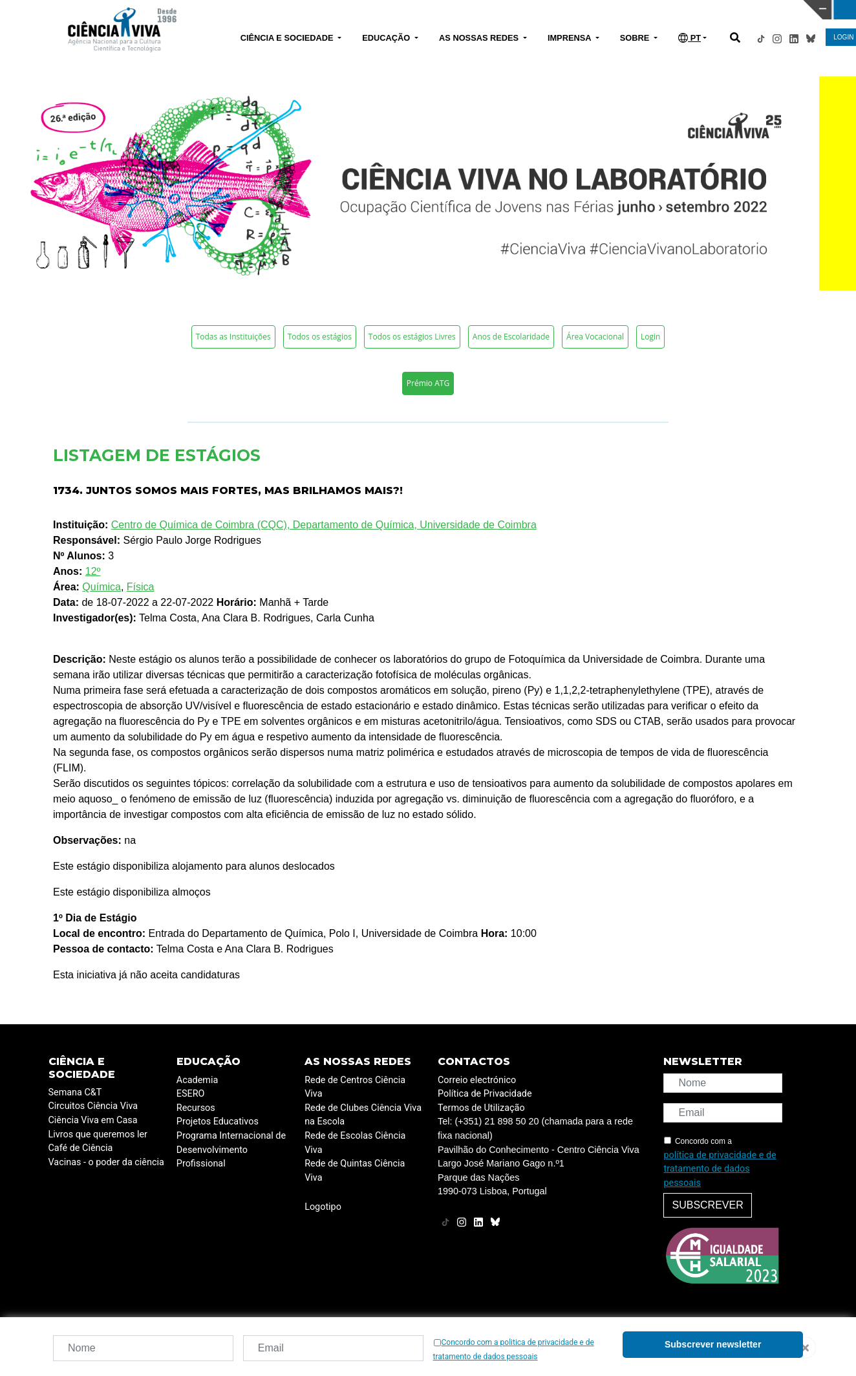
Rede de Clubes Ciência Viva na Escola (363, 1115)
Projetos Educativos (218, 1121)
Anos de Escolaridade (511, 336)
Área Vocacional (595, 336)
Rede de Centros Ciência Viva (355, 1087)
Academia (197, 1080)
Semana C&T (75, 1092)
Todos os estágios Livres (412, 336)
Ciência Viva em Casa (93, 1120)
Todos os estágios (320, 336)
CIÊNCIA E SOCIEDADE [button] (288, 38)
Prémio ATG (428, 383)
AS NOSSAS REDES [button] (480, 38)
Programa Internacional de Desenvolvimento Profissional (231, 1149)
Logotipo (323, 1206)
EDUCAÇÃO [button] (387, 38)
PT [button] (689, 38)
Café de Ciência (80, 1148)
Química (101, 586)
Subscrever (707, 1204)
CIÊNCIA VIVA (583, 9)
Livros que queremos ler (97, 1134)
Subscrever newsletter (713, 1344)
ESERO (191, 1093)
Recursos (196, 1107)
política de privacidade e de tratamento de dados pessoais (719, 1169)
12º (93, 571)
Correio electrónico (477, 1080)
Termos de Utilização (481, 1107)
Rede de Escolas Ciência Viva (355, 1143)
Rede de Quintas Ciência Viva (355, 1170)
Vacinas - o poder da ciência (106, 1162)
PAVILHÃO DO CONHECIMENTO (391, 8)
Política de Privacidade (485, 1093)
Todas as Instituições (233, 336)
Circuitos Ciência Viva (93, 1106)
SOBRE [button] (636, 38)
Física (141, 586)
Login (650, 336)
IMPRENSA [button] (571, 38)
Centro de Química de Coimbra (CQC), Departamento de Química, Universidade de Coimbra (324, 524)
